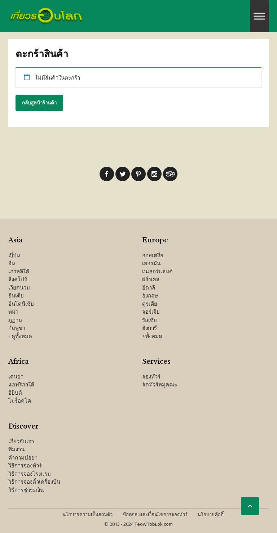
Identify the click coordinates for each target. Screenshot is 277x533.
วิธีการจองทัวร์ (25, 465)
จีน (11, 262)
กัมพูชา (16, 327)
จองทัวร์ (151, 376)
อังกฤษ (150, 295)
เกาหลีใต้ (18, 271)
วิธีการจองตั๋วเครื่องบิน (34, 481)
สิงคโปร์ (17, 279)
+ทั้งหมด (152, 336)
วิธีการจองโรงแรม (29, 473)
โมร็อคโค (19, 400)
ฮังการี (149, 327)
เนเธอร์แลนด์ (157, 271)
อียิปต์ (15, 392)
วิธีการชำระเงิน (26, 489)
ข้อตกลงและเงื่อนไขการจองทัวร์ (155, 514)
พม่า (13, 311)
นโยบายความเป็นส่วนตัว (87, 514)
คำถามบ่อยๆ (23, 457)
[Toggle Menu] (259, 16)
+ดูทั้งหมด (20, 336)
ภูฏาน (15, 319)
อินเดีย (16, 295)
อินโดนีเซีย (21, 303)
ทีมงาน (16, 449)
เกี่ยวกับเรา (21, 441)
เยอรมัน (151, 262)
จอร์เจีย (151, 311)
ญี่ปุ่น (14, 255)
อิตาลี (148, 287)
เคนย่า (15, 376)
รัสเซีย (149, 319)
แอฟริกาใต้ (21, 384)
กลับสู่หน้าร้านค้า (39, 102)
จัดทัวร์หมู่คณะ (159, 384)
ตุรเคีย (149, 303)
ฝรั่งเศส (150, 279)
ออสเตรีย (152, 255)
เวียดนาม (19, 287)
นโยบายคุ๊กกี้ (211, 514)
